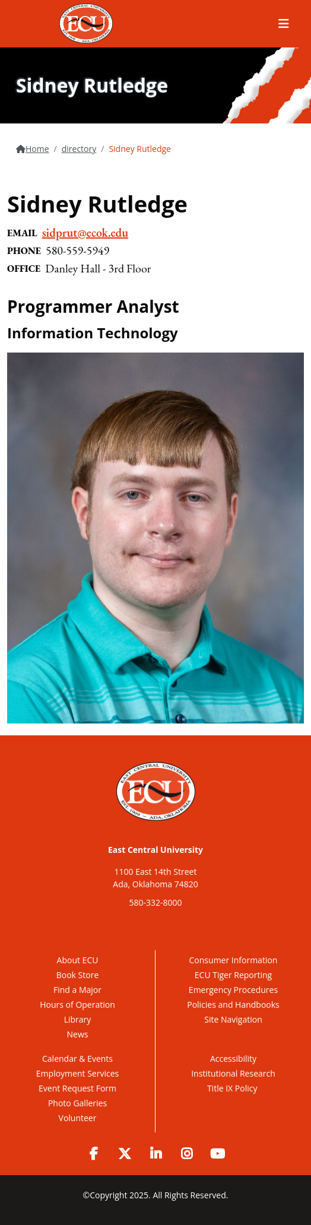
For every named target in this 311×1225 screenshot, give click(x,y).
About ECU (78, 960)
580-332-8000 (155, 902)
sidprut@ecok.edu (85, 232)
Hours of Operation (77, 1004)
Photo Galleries (77, 1103)
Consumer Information (233, 960)
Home (37, 148)
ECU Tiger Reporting (233, 974)
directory (79, 148)
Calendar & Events (77, 1058)
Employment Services (77, 1073)
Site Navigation (233, 1019)
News (77, 1034)
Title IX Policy (233, 1088)
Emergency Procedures (233, 989)
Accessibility (233, 1058)
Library (77, 1019)
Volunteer (78, 1118)
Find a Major (77, 989)
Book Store (77, 974)
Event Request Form (77, 1088)
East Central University (155, 849)
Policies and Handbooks (233, 1004)
